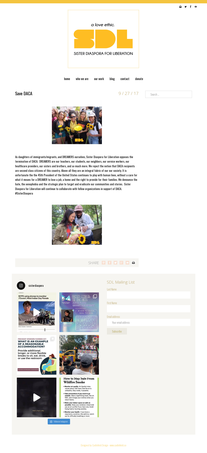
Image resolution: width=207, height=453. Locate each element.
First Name (112, 303)
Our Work (99, 78)
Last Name (112, 289)
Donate (139, 78)
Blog (112, 78)
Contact (124, 78)
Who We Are (82, 78)
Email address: (113, 316)
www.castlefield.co (118, 445)
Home (67, 78)
